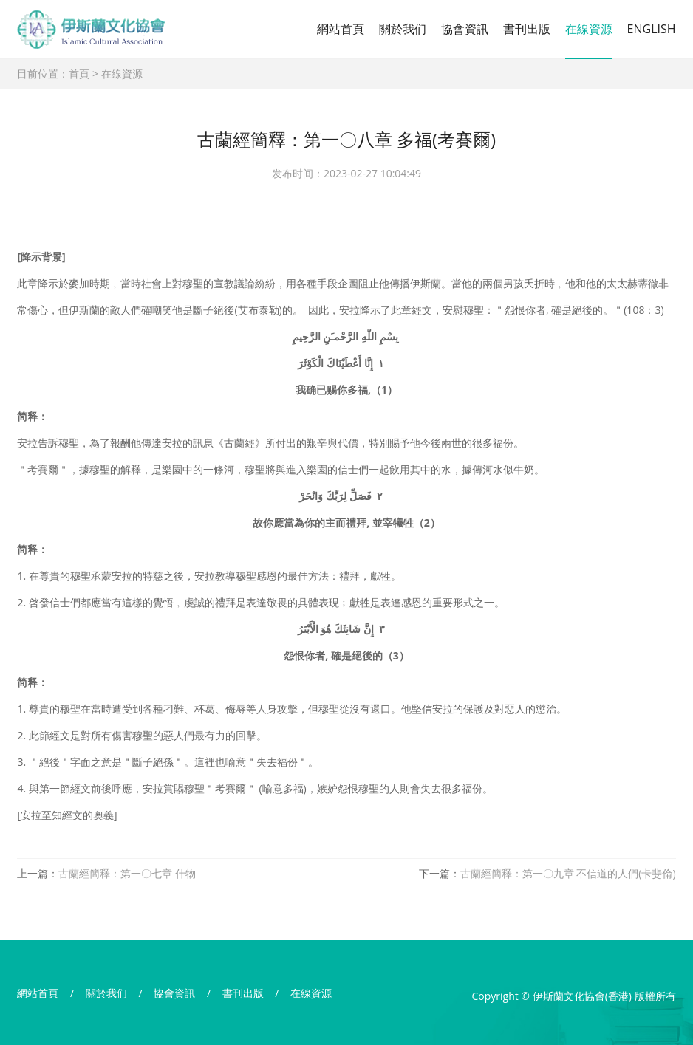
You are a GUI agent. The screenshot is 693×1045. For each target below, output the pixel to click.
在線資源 (588, 29)
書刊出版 (526, 29)
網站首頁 (340, 29)
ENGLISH (651, 29)
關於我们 (402, 29)
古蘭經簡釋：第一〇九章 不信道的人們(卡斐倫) (568, 873)
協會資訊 (464, 29)
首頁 (79, 73)
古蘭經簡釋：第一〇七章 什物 (127, 873)
